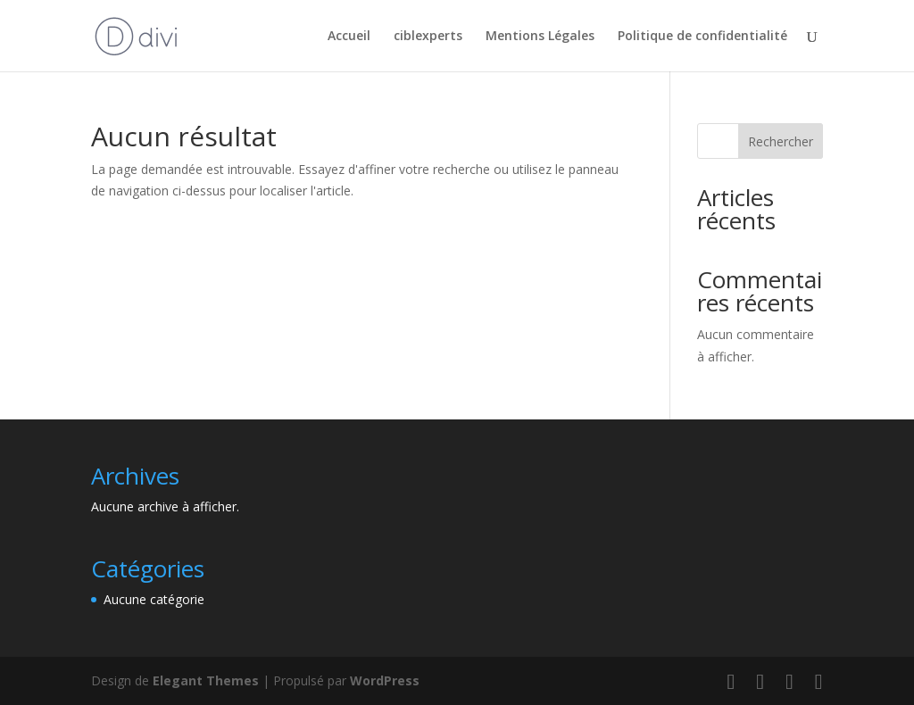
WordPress (385, 680)
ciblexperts (428, 36)
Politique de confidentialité (702, 36)
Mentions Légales (540, 36)
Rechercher (780, 141)
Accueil (349, 36)
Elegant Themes (206, 680)
